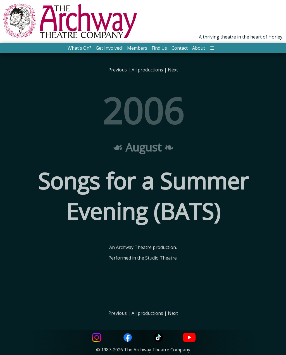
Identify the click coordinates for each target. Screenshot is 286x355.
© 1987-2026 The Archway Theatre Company (143, 350)
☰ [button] (212, 48)
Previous (117, 70)
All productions (147, 70)
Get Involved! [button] (109, 48)
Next (173, 70)
